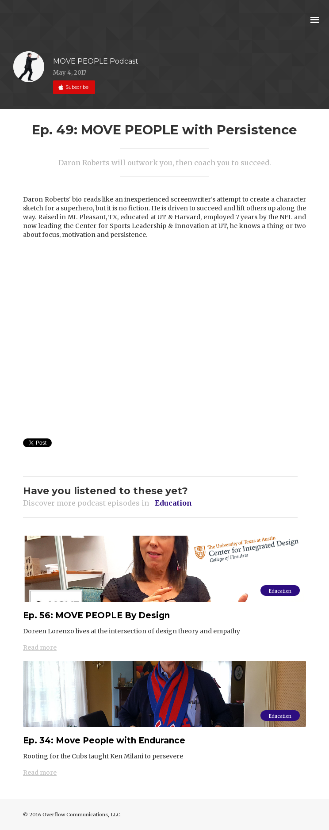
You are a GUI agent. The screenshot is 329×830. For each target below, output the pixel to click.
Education (280, 591)
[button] (314, 19)
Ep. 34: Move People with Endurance (104, 740)
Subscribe (76, 89)
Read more (40, 647)
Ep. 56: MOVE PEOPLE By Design (96, 615)
